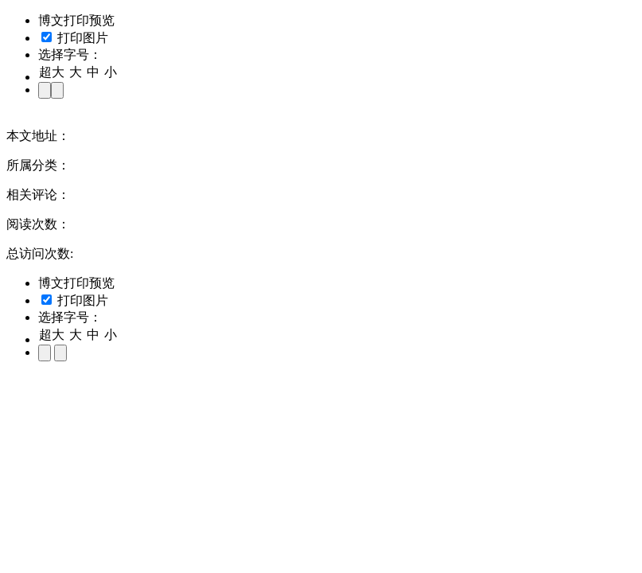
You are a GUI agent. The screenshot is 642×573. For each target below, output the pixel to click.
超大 (51, 72)
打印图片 (74, 38)
